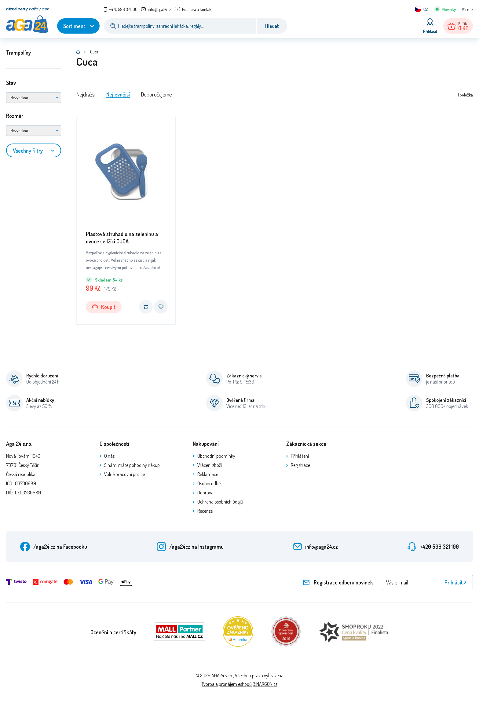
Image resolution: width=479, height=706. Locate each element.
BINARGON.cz (265, 684)
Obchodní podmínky (216, 456)
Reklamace (207, 474)
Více (465, 9)
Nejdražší (85, 94)
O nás (109, 456)
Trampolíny (18, 52)
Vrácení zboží (209, 465)
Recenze (205, 511)
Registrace (300, 465)
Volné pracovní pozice (124, 474)
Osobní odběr (209, 483)
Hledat (272, 26)
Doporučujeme (156, 94)
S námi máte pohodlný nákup (132, 465)
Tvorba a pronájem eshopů (227, 684)
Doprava (205, 492)
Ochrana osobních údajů (220, 502)
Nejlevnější (118, 94)
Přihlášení (300, 456)
